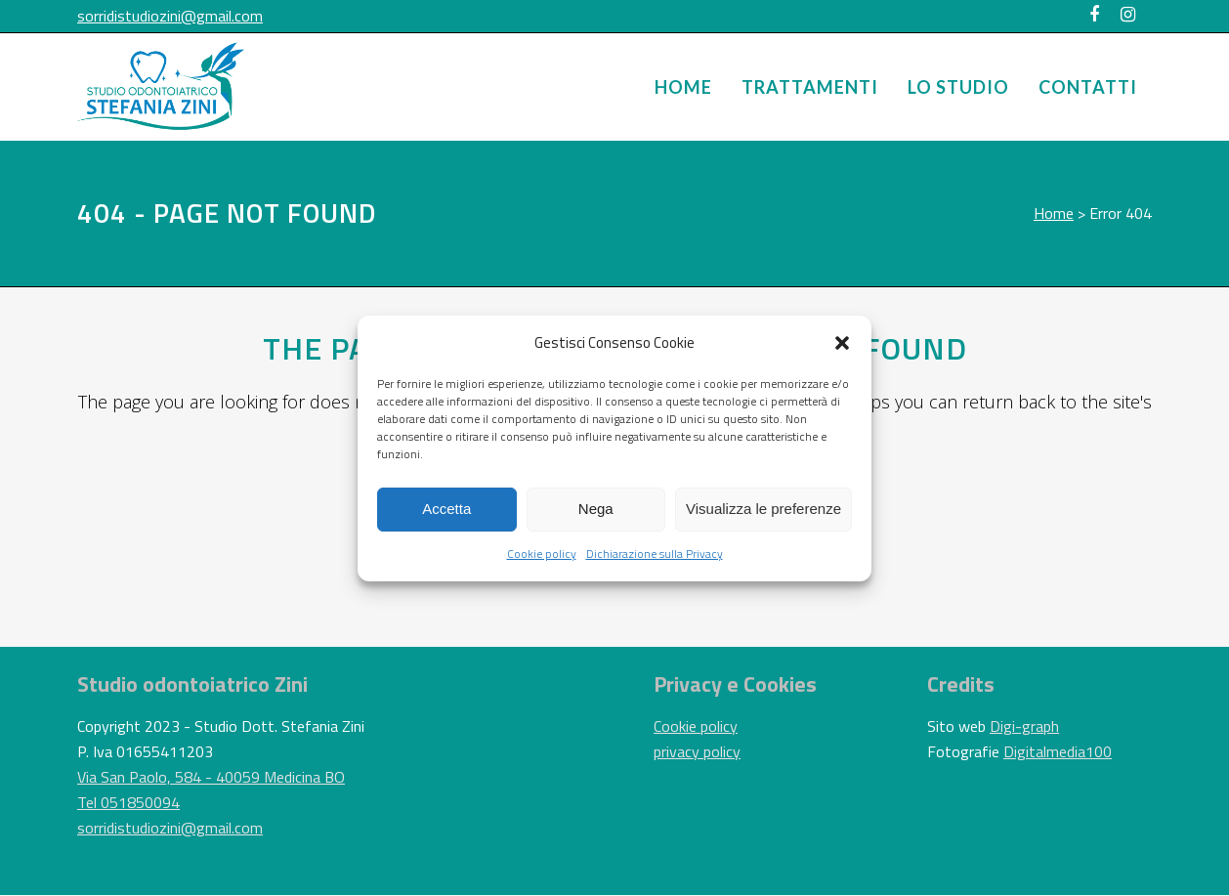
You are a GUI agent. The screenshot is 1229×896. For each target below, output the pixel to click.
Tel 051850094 (128, 802)
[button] (842, 343)
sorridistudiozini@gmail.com (170, 15)
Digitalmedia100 (1057, 751)
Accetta (446, 508)
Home (1054, 213)
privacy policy (697, 751)
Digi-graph (1024, 726)
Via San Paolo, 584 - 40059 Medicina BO (211, 777)
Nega (596, 508)
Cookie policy (541, 553)
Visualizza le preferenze (763, 508)
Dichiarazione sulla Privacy (654, 553)
